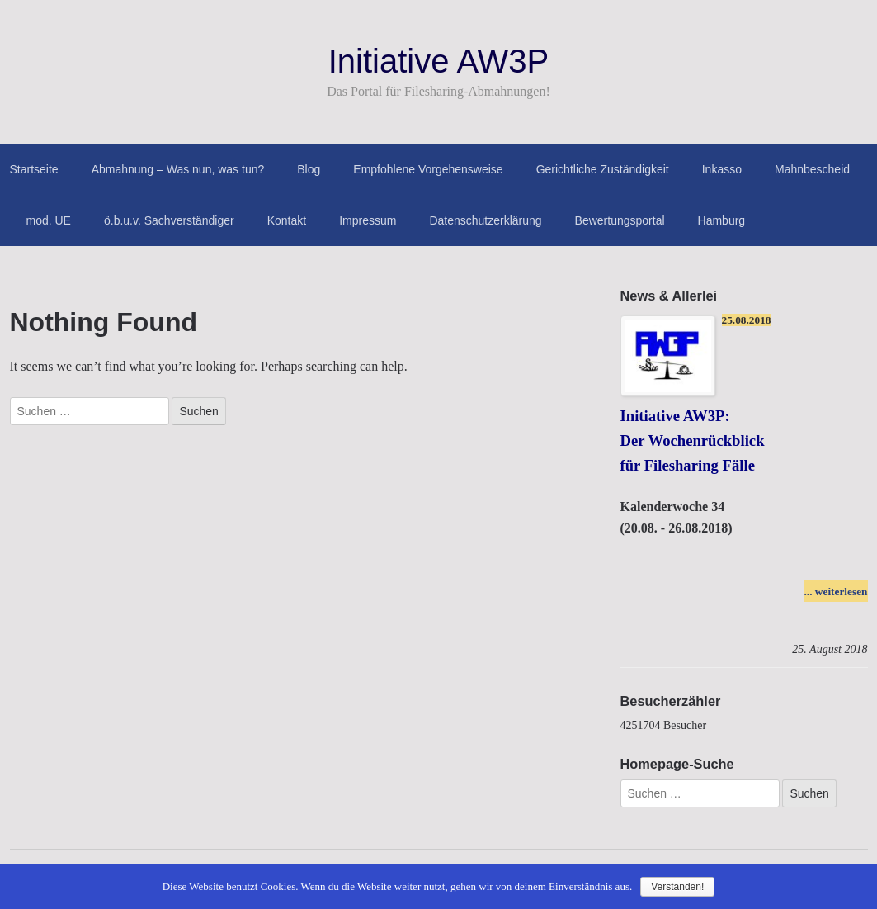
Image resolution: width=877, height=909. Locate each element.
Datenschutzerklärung (485, 220)
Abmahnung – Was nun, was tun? (178, 169)
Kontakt (286, 220)
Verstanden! (677, 886)
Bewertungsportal (620, 220)
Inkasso (722, 169)
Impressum (367, 220)
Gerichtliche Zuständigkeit (602, 169)
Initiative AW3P (438, 61)
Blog (308, 169)
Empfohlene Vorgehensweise (427, 169)
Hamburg (722, 220)
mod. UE (48, 220)
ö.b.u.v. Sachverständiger (169, 220)
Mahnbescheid (812, 169)
